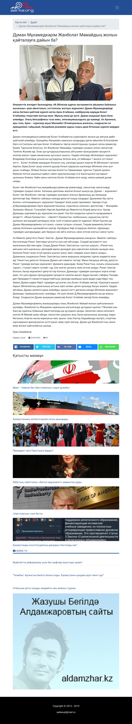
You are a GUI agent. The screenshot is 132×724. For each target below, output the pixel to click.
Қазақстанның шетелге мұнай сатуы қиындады (40, 419)
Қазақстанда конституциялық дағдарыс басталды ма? (45, 545)
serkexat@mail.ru (66, 712)
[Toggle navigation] (117, 7)
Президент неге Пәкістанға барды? (33, 450)
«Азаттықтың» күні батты (28, 513)
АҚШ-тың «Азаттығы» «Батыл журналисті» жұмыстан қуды (47, 482)
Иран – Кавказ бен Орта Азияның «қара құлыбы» (41, 387)
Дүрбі (34, 22)
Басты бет (21, 22)
